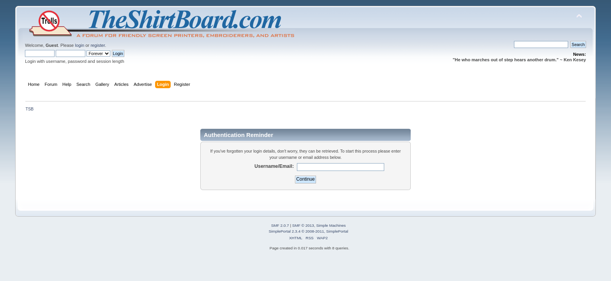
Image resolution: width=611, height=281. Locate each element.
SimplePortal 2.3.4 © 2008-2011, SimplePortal (308, 231)
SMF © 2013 (303, 225)
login (79, 45)
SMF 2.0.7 (280, 225)
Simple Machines (331, 225)
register (97, 45)
